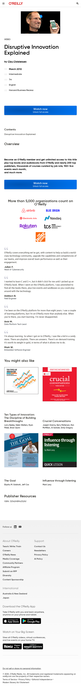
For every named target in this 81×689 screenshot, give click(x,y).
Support (39, 541)
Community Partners (13, 563)
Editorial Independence (42, 679)
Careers (7, 550)
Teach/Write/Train (12, 546)
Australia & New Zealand (15, 593)
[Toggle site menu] (3, 3)
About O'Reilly (11, 541)
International (10, 588)
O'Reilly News (9, 554)
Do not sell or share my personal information (22, 668)
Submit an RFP (10, 571)
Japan (6, 597)
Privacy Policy (41, 554)
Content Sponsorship (13, 579)
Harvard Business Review (21, 90)
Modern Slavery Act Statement (16, 682)
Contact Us (39, 546)
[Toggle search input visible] (77, 3)
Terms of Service (10, 679)
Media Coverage (11, 558)
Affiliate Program (11, 567)
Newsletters (40, 550)
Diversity (7, 575)
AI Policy (38, 558)
